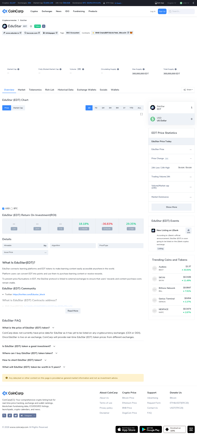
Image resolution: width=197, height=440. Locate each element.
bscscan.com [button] (32, 33)
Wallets (115, 89)
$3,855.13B (48, 3)
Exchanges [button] (47, 11)
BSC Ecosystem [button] (72, 33)
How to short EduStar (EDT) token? (24, 360)
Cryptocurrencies (9, 20)
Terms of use (106, 402)
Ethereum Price (129, 402)
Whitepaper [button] (50, 33)
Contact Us (152, 407)
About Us (104, 397)
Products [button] (93, 11)
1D (89, 108)
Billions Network (167, 288)
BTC (16, 208)
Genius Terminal (167, 298)
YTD (131, 108)
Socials (103, 89)
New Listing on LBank (165, 230)
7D (96, 108)
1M (103, 108)
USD (7, 208)
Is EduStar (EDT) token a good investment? (28, 346)
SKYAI (162, 277)
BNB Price (127, 407)
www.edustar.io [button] (12, 33)
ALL (139, 108)
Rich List (49, 89)
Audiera (162, 266)
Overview (9, 89)
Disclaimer (104, 412)
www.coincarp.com (19, 427)
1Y (124, 108)
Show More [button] (171, 207)
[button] (172, 3)
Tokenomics (35, 89)
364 (29, 3)
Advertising (152, 397)
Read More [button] (73, 310)
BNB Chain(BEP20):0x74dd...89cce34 (110, 33)
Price (7, 108)
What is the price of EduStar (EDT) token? (28, 327)
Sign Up (162, 11)
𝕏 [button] (43, 26)
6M (117, 108)
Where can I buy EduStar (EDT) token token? (29, 353)
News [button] (58, 11)
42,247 (12, 3)
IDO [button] (67, 11)
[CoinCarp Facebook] (10, 415)
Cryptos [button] (34, 11)
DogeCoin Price (129, 412)
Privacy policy (106, 407)
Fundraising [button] (79, 11)
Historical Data (65, 89)
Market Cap (18, 108)
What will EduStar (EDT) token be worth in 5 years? (33, 367)
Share (187, 89)
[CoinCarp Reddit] (15, 415)
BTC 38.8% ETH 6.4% (92, 3)
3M (110, 108)
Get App (159, 3)
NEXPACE (163, 309)
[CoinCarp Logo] (13, 11)
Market (21, 89)
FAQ (149, 412)
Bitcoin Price (128, 397)
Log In (152, 11)
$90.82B (66, 3)
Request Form (154, 402)
